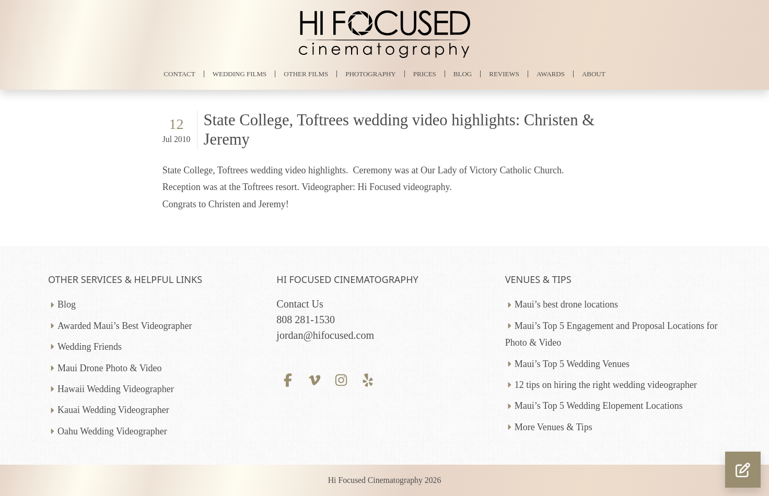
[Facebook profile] (287, 379)
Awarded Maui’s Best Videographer (124, 326)
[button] (743, 470)
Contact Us (299, 304)
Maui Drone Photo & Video (109, 368)
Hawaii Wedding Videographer (115, 389)
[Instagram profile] (341, 379)
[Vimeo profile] (315, 379)
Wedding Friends (89, 346)
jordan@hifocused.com (325, 335)
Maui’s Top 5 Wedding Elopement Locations (599, 405)
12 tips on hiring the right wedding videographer (606, 385)
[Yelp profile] (368, 379)
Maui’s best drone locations (566, 304)
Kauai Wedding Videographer (113, 410)
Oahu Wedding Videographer (112, 431)
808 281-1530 (305, 319)
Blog (66, 304)
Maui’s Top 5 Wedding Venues (572, 364)
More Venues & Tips (553, 427)
